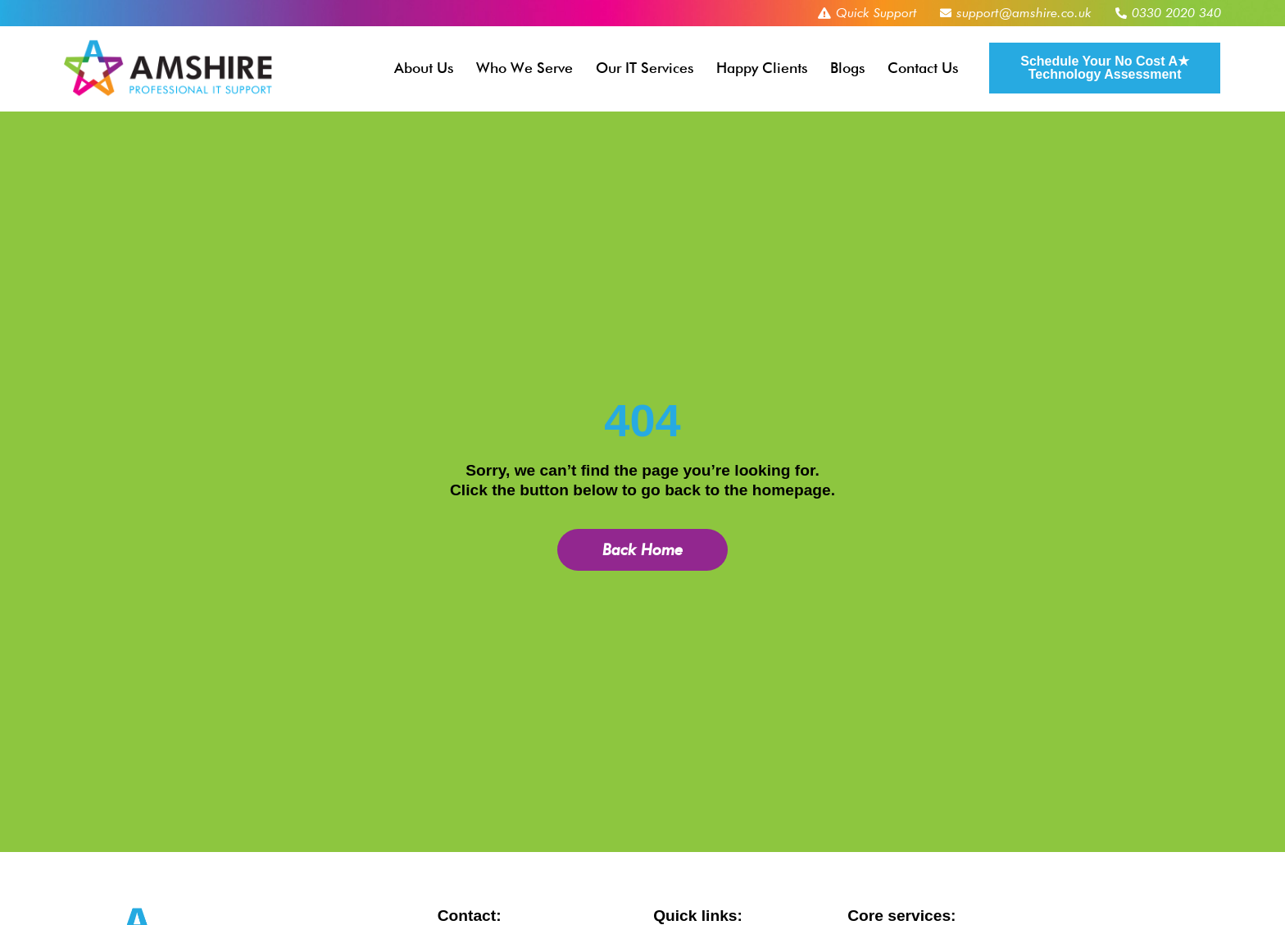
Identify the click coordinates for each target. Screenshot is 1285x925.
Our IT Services (644, 67)
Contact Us (923, 67)
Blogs (847, 67)
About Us (423, 67)
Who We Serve (524, 67)
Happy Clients (761, 67)
